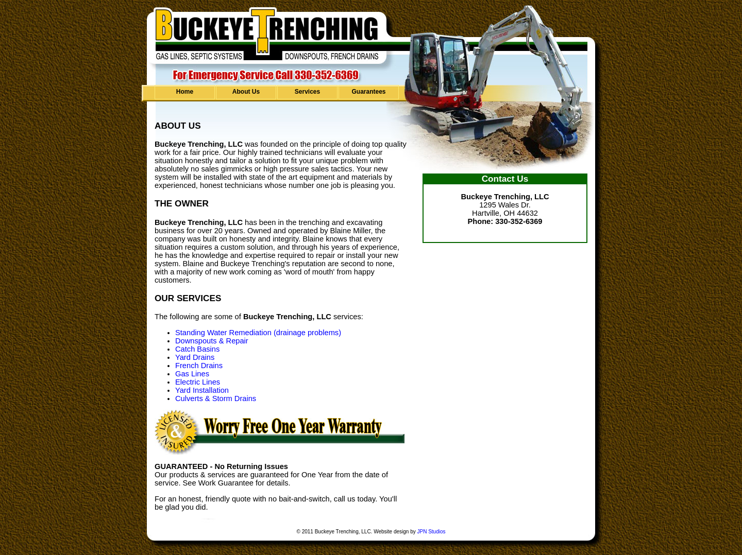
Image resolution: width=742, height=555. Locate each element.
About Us (246, 91)
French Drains (199, 365)
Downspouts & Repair (211, 341)
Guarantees (368, 91)
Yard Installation (202, 390)
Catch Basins (197, 349)
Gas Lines (192, 374)
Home (184, 91)
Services (307, 91)
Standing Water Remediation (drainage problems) (258, 332)
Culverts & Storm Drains (215, 398)
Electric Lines (197, 382)
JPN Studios (431, 531)
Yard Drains (194, 357)
